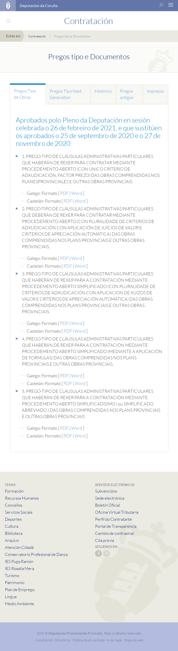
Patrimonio (14, 582)
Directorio (63, 640)
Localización (44, 640)
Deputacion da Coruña (39, 5)
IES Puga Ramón (19, 561)
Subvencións (106, 491)
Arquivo (12, 540)
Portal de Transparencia (115, 526)
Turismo (12, 575)
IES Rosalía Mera (19, 568)
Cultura (11, 526)
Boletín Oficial (107, 505)
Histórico (103, 91)
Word (76, 193)
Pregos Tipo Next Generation (65, 94)
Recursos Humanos (22, 498)
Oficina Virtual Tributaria (116, 512)
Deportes (13, 519)
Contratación (37, 36)
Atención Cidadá (19, 547)
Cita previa (104, 540)
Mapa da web (133, 640)
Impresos (155, 91)
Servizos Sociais (18, 512)
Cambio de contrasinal (114, 533)
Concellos (13, 505)
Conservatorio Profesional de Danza (36, 554)
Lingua (11, 596)
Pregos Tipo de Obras (25, 94)
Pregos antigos (127, 94)
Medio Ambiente (19, 603)
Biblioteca (13, 533)
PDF (64, 193)
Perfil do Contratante (113, 519)
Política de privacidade (89, 640)
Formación (14, 491)
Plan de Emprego (20, 589)
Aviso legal (114, 640)
